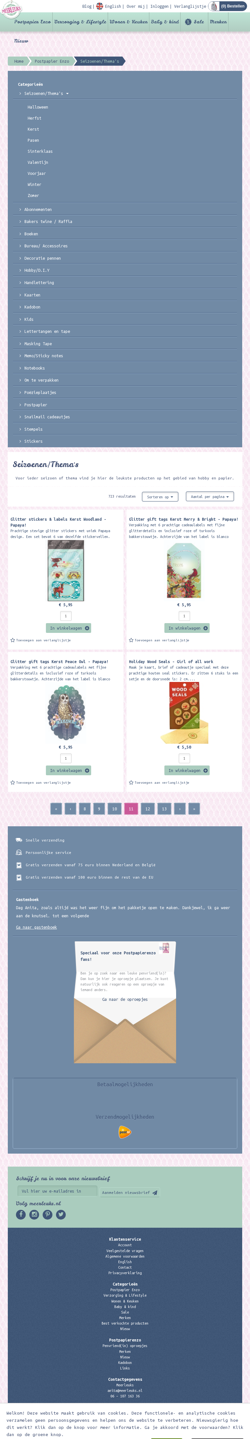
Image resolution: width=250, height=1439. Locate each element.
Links (125, 1368)
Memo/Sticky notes (43, 355)
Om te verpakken (41, 380)
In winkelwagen (66, 628)
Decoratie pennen (42, 258)
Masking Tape (38, 343)
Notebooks (34, 368)
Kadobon (32, 307)
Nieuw (21, 41)
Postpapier (35, 404)
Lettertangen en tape (47, 331)
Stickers (33, 441)
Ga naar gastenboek (36, 927)
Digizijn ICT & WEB (219, 1433)
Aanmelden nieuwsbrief (126, 1192)
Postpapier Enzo (32, 22)
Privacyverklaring (125, 1273)
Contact (125, 1267)
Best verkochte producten (125, 1323)
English (125, 1262)
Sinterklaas (40, 151)
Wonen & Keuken (128, 22)
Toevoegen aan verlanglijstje (43, 640)
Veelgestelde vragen (125, 1251)
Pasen (33, 140)
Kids (29, 319)
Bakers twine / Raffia (48, 221)
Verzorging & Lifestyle (80, 22)
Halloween (38, 107)
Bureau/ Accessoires (46, 245)
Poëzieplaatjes (40, 392)
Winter (34, 184)
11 (131, 808)
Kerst (33, 129)
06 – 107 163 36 (125, 1396)
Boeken (31, 233)
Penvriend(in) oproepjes (125, 1346)
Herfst (34, 118)
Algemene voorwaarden (125, 1256)
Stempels (33, 429)
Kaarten (32, 295)
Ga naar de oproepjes (125, 999)
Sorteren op (160, 497)
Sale (199, 22)
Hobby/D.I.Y (36, 270)
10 (114, 808)
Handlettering (39, 282)
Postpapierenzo (125, 1340)
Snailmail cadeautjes (47, 416)
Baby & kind (165, 22)
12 (148, 808)
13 (164, 808)
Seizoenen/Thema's (46, 93)
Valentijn (38, 162)
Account (125, 1245)
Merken (218, 22)
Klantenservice (125, 1239)
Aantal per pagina (210, 497)
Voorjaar (37, 173)
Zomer (33, 195)
